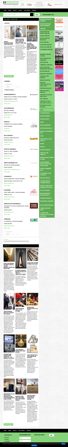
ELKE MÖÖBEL (7, 190)
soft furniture (44, 98)
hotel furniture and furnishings (45, 59)
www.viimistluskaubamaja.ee (12, 169)
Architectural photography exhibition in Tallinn (31, 397)
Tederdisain (7, 219)
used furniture (44, 62)
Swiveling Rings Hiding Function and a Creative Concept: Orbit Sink (20, 41)
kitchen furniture (44, 71)
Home (5, 10)
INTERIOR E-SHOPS (44, 119)
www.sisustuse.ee (9, 156)
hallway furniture (45, 52)
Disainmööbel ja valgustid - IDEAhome (59, 67)
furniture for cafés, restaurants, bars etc (46, 102)
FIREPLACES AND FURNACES (44, 153)
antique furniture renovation (45, 39)
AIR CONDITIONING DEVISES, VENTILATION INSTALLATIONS (45, 164)
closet (5, 241)
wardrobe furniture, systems (45, 55)
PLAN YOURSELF (27, 10)
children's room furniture (44, 76)
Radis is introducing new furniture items (8, 43)
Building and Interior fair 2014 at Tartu (32, 309)
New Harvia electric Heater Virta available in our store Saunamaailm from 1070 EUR (9, 396)
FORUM (9, 10)
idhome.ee (6, 128)
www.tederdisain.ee (9, 226)
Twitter (44, 438)
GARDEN (47, 143)
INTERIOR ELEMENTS (47, 116)
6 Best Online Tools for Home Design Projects (32, 356)
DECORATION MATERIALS (47, 128)
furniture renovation (45, 88)
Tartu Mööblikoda (9, 108)
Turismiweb (7, 441)
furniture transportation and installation (45, 84)
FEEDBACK (34, 10)
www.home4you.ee (9, 212)
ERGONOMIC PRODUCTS (46, 198)
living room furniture (46, 44)
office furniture (44, 42)
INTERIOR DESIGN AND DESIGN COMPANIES (45, 24)
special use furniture (45, 47)
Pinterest (56, 14)
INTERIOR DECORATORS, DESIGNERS (46, 20)
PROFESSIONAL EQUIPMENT (47, 201)
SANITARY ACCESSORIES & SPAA (47, 132)
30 (16, 86)
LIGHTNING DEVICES (47, 113)
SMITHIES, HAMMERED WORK (45, 169)
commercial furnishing (46, 64)
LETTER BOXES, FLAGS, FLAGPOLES (45, 174)
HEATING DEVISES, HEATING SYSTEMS (47, 158)
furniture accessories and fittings (46, 95)
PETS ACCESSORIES (45, 190)
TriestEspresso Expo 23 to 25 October (19, 310)
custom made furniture (46, 49)
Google (46, 438)
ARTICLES (15, 10)
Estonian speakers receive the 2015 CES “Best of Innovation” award (20, 272)
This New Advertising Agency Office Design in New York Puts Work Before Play (32, 46)
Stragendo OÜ (8, 176)
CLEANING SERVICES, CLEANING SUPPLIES (45, 181)
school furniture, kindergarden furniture (46, 68)
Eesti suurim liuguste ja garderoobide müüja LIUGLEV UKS (59, 71)
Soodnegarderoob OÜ (9, 94)
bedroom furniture (45, 80)
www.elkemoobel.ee (9, 197)
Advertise (6, 437)
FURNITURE (47, 28)
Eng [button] (37, 14)
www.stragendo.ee (9, 183)
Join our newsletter (48, 14)
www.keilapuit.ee (8, 142)
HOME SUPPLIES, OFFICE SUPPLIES (47, 139)
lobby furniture (11, 241)
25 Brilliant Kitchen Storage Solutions (32, 263)
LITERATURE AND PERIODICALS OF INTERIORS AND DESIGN (47, 214)
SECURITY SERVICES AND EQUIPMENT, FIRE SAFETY (47, 186)
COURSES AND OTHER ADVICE (47, 209)
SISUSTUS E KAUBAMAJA (10, 149)
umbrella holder (22, 241)
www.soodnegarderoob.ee (11, 101)
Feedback (6, 439)
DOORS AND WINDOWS (47, 125)
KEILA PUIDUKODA (8, 135)
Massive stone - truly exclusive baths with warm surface (20, 398)
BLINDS (47, 122)
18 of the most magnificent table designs (20, 351)
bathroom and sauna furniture (45, 106)
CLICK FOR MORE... (9, 76)
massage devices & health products (45, 194)
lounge (16, 241)
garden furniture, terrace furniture (45, 32)
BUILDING (47, 146)
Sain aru (63, 443)
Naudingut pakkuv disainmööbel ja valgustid (59, 76)
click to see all (8, 424)
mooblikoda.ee (8, 115)
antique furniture (45, 35)
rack (28, 241)
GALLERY (20, 10)
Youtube (62, 14)
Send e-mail (7, 103)
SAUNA (47, 136)
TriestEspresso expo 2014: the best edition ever (9, 313)
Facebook (59, 14)
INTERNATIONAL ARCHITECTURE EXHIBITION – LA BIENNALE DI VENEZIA (9, 356)
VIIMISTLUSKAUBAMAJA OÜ (10, 162)
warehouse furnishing (46, 73)
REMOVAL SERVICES (45, 178)
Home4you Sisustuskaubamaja (12, 203)
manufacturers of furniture (45, 91)
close (47, 110)
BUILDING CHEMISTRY (47, 149)
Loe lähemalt (34, 445)
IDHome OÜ (6, 121)
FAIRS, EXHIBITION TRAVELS (47, 205)
